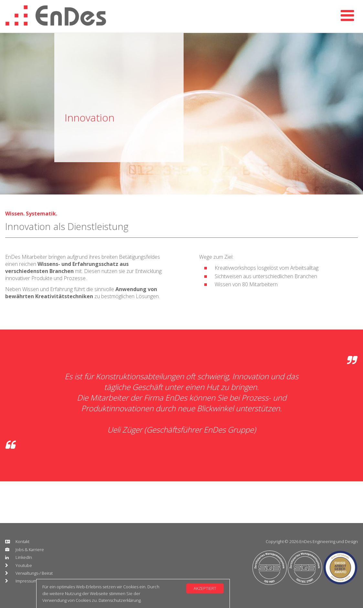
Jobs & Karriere (30, 549)
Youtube (24, 565)
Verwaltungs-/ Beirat (34, 573)
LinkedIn (24, 557)
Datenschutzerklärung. (120, 600)
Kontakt (22, 541)
